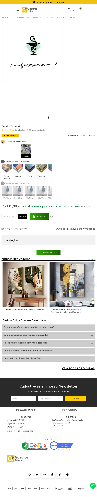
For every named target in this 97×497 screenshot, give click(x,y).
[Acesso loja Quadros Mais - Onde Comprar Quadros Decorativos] (74, 10)
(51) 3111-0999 (15, 414)
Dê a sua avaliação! (36, 130)
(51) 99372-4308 (15, 411)
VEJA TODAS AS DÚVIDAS (78, 355)
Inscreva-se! (75, 386)
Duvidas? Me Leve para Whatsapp (75, 228)
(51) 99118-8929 (15, 407)
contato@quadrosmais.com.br (20, 418)
